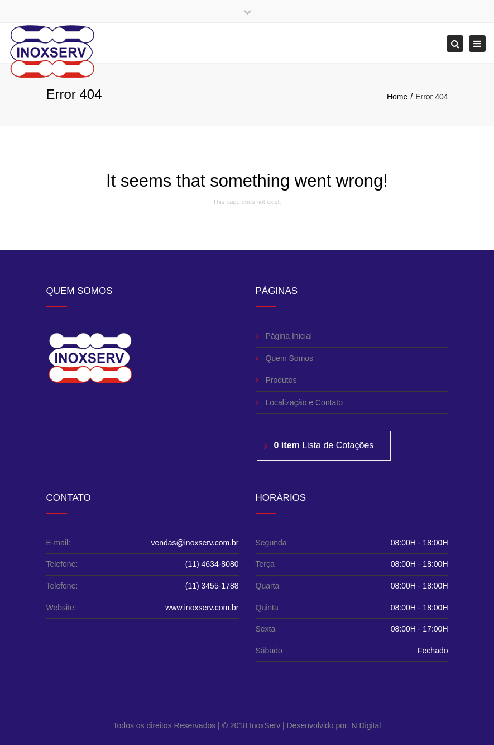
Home (397, 96)
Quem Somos (290, 358)
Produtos (281, 380)
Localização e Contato (304, 402)
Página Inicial (289, 335)
